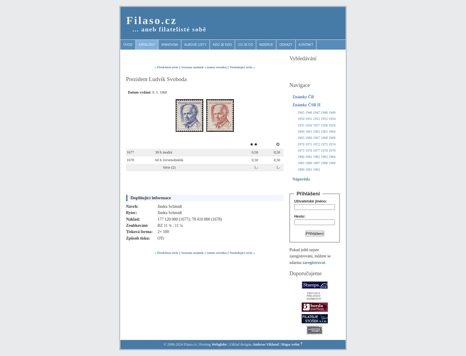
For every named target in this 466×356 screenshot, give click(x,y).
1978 (324, 151)
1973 (324, 144)
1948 (324, 113)
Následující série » (242, 67)
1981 (308, 157)
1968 (324, 138)
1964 (332, 132)
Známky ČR (303, 97)
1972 (316, 144)
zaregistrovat (314, 262)
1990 (300, 170)
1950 (300, 119)
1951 (308, 119)
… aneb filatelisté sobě (169, 29)
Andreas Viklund (265, 344)
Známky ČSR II (306, 105)
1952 (316, 119)
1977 (316, 151)
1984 (332, 157)
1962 (316, 132)
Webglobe (219, 344)
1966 (308, 138)
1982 (316, 157)
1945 (300, 113)
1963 (324, 132)
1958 (324, 125)
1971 (308, 144)
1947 (316, 113)
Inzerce (266, 44)
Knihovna (169, 44)
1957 (316, 125)
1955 (300, 125)
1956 (308, 125)
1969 (332, 138)
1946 (308, 113)
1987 (316, 163)
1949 (332, 113)
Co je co (245, 44)
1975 (300, 151)
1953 (324, 119)
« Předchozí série (166, 67)
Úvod (128, 44)
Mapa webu (290, 344)
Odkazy (285, 44)
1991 (308, 170)
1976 (308, 151)
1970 (300, 144)
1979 (332, 151)
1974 (332, 144)
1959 (332, 125)
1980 (300, 157)
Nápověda (301, 179)
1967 (316, 138)
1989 (332, 163)
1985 (300, 163)
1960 (300, 132)
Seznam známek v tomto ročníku (204, 67)
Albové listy (195, 44)
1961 (308, 132)
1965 (300, 138)
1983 (324, 157)
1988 (324, 163)
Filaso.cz (151, 20)
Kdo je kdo (222, 44)
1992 (316, 170)
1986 (308, 163)
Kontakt (306, 44)
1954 (332, 119)
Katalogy (147, 44)
